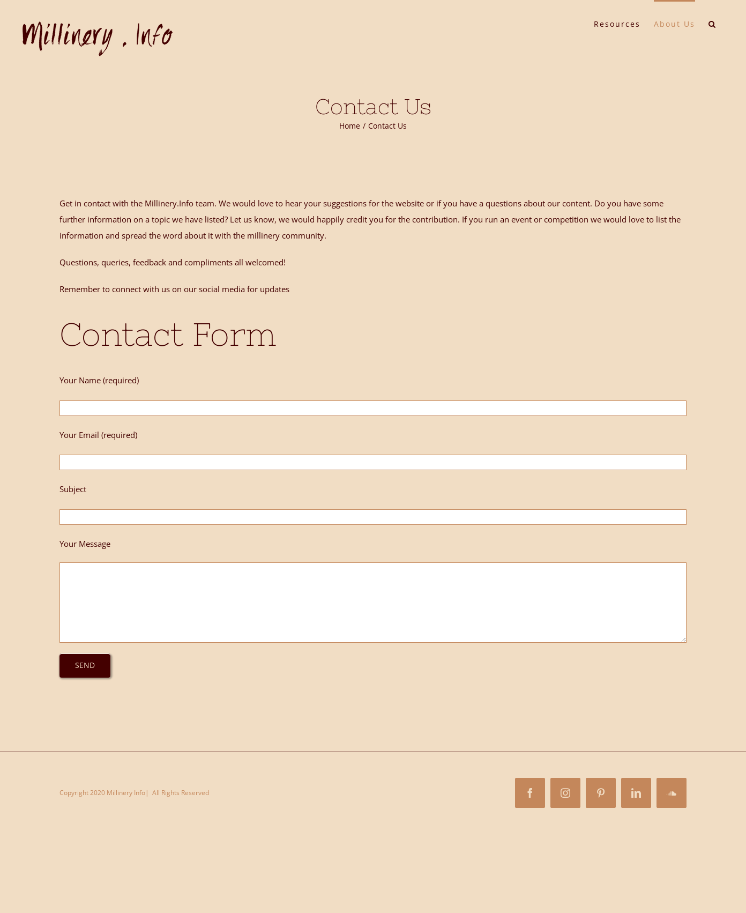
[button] (712, 23)
